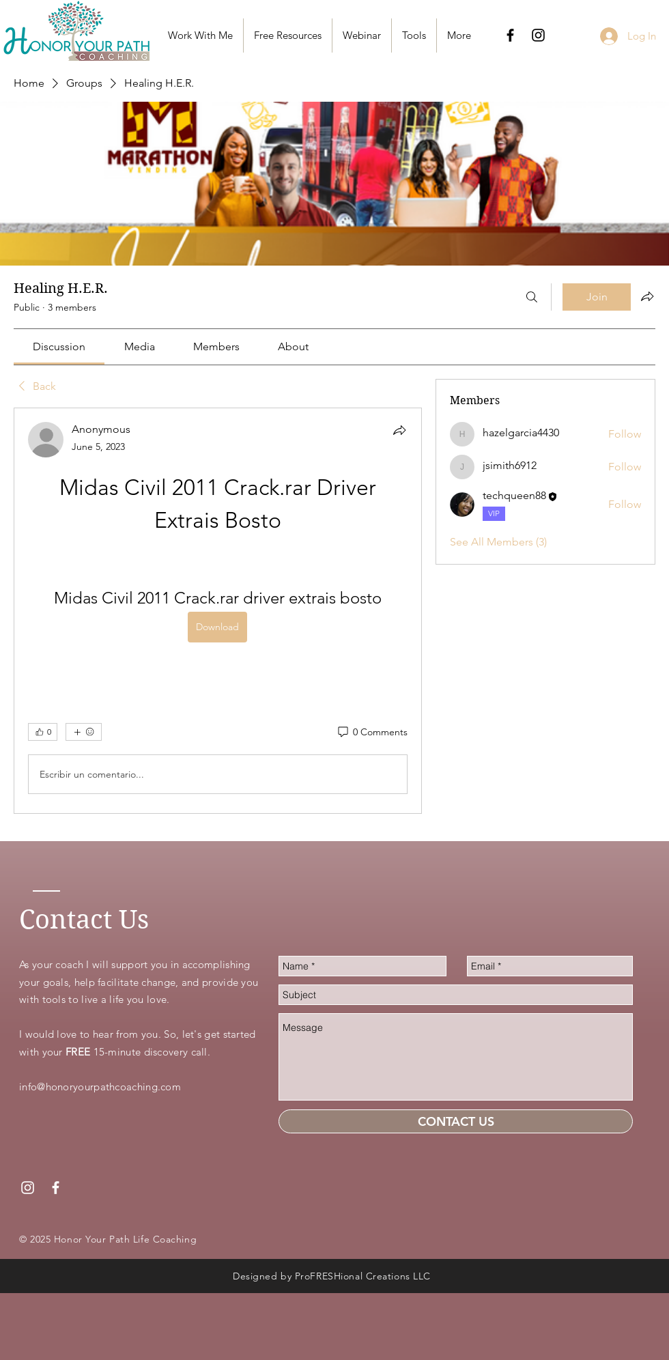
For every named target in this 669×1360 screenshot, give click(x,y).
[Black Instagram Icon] (538, 35)
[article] (218, 611)
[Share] (399, 430)
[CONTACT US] (456, 1121)
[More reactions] (84, 732)
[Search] (532, 297)
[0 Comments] (372, 732)
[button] (288, 35)
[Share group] (647, 296)
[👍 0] (42, 732)
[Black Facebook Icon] (510, 35)
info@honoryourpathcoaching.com (100, 1086)
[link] (59, 346)
